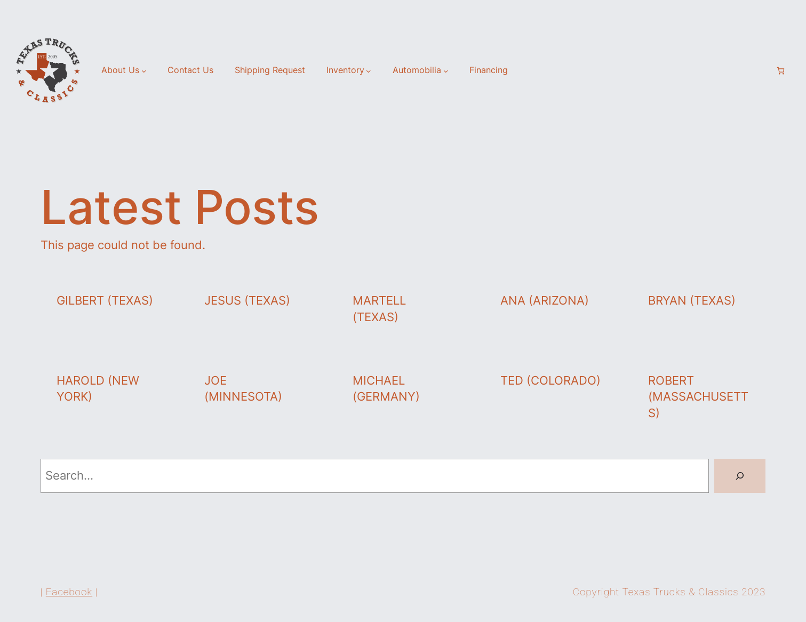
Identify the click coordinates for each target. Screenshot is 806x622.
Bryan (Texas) (692, 300)
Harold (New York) (98, 388)
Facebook (69, 592)
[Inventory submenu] (368, 70)
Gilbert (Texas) (105, 300)
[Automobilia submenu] (446, 70)
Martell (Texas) (379, 308)
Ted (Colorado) (550, 380)
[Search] (739, 476)
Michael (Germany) (386, 388)
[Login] (762, 70)
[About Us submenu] (144, 70)
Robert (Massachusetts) (698, 396)
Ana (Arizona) (544, 300)
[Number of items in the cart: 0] (780, 70)
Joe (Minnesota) (243, 388)
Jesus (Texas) (247, 300)
